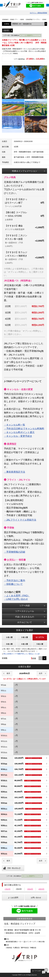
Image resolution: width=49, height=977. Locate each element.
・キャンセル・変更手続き (18, 436)
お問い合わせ (36, 898)
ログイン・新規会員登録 (38, 13)
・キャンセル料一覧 (14, 425)
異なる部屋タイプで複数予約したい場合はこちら (21, 654)
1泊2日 (7, 889)
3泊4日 (30, 889)
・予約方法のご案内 (14, 580)
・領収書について (13, 584)
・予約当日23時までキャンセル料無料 (24, 428)
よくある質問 (13, 898)
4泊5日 (41, 889)
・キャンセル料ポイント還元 (19, 432)
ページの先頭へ (39, 971)
